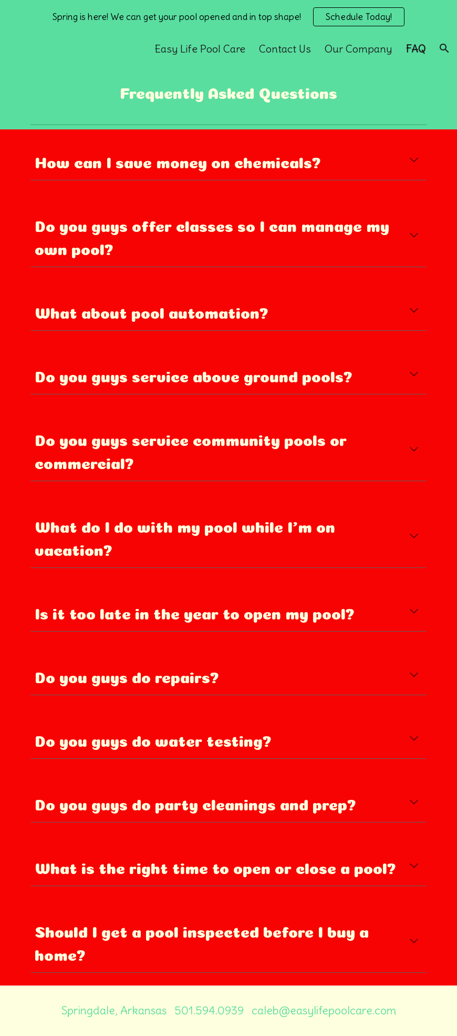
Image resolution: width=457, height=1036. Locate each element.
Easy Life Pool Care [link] (199, 48)
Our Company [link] (358, 48)
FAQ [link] (415, 48)
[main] (228, 91)
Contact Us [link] (285, 48)
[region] (228, 17)
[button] (444, 48)
